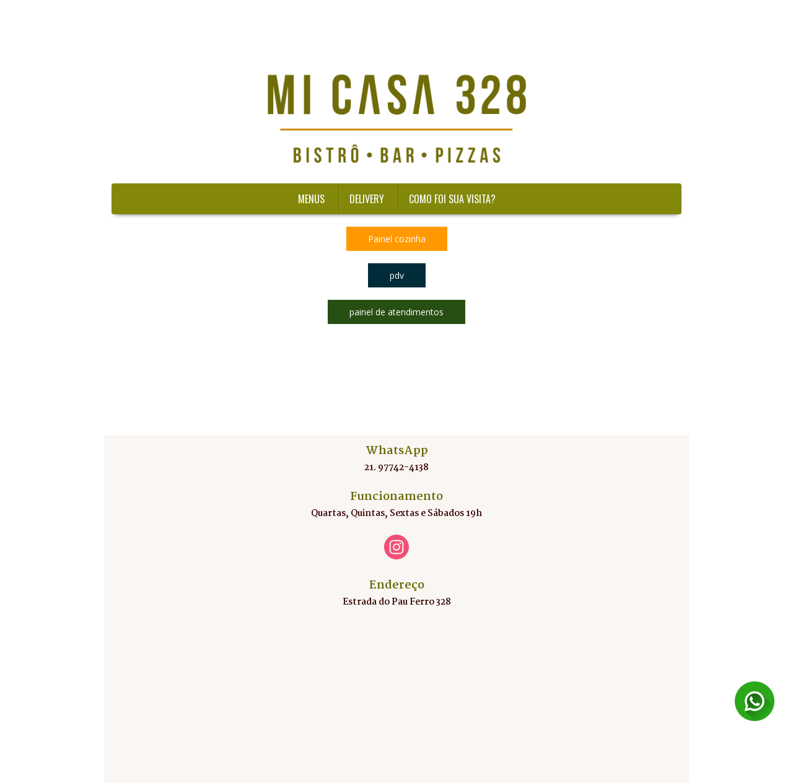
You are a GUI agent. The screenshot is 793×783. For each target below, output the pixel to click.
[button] (396, 239)
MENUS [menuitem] (311, 198)
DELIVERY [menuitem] (366, 198)
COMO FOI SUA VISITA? (452, 198)
